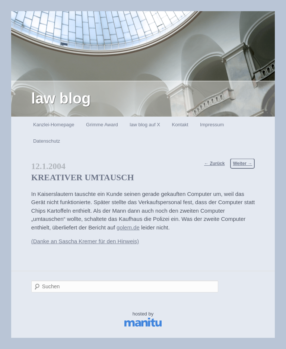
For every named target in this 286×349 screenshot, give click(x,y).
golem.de (128, 227)
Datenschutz (46, 141)
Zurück (214, 163)
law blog (61, 98)
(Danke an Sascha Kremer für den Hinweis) (85, 241)
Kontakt (180, 124)
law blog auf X (145, 124)
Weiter (242, 163)
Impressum (212, 124)
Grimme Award (102, 124)
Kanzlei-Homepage (53, 124)
